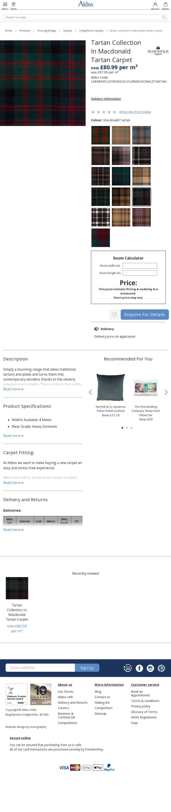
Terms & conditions (145, 700)
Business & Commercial (66, 715)
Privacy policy (140, 705)
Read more (13, 388)
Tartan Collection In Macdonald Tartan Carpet (17, 611)
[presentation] (90, 391)
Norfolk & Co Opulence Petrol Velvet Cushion (111, 408)
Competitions (67, 722)
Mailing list (102, 702)
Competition (103, 707)
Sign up (87, 667)
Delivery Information (106, 98)
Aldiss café (65, 696)
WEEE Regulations (144, 716)
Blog (98, 691)
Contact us (102, 696)
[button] (122, 427)
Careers (63, 707)
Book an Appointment (140, 693)
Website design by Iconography (25, 726)
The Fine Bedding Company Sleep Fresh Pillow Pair (146, 410)
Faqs (134, 722)
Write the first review (135, 112)
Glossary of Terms (144, 711)
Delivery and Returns (73, 702)
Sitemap (100, 713)
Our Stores (66, 691)
